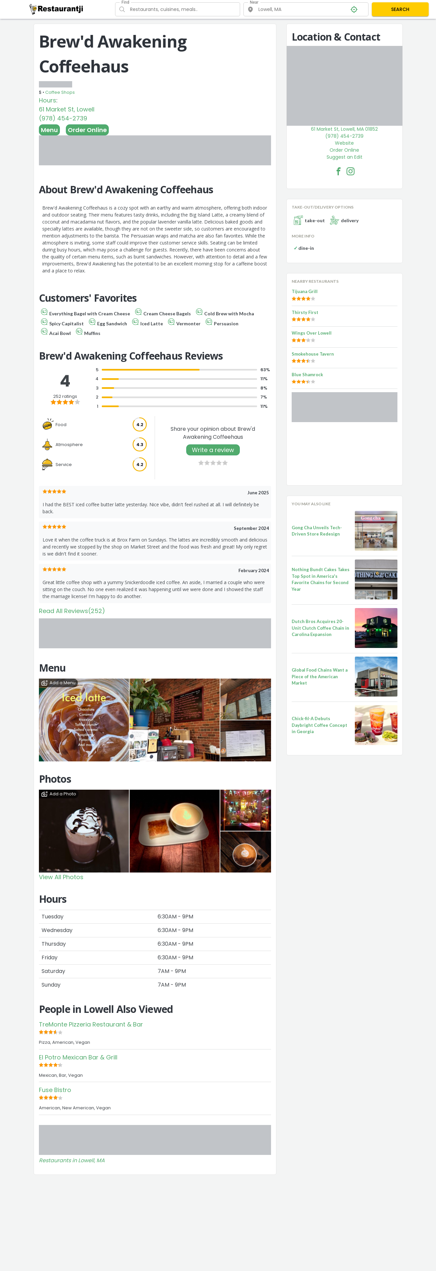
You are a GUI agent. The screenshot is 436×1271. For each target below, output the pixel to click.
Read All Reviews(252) (72, 611)
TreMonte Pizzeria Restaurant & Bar (91, 1024)
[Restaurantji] (56, 9)
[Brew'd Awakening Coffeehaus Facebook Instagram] (351, 171)
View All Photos (61, 877)
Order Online (87, 130)
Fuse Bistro (55, 1090)
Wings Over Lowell (312, 333)
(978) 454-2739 (63, 118)
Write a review (213, 450)
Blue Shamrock (307, 374)
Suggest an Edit (345, 157)
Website (344, 143)
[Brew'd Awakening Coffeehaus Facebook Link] (339, 171)
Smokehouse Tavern (313, 354)
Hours (47, 100)
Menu (49, 130)
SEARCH (400, 9)
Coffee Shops (60, 92)
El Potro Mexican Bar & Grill (78, 1057)
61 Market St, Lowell (66, 109)
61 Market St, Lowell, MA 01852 (344, 129)
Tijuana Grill (305, 291)
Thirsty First (305, 312)
